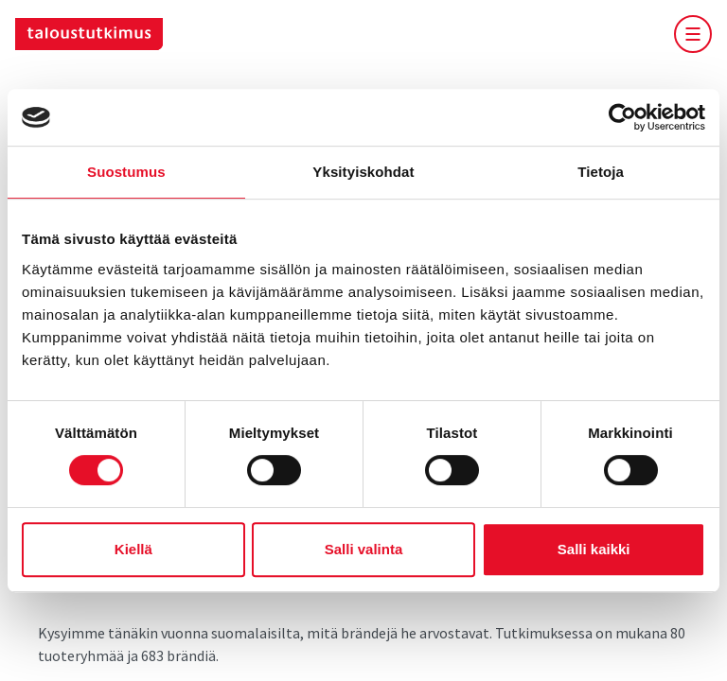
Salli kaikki (594, 549)
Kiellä (133, 549)
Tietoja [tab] (600, 172)
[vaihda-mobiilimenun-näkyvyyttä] (693, 34)
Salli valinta (364, 549)
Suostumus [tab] (126, 172)
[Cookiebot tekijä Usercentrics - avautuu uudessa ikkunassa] (622, 117)
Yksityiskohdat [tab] (363, 172)
